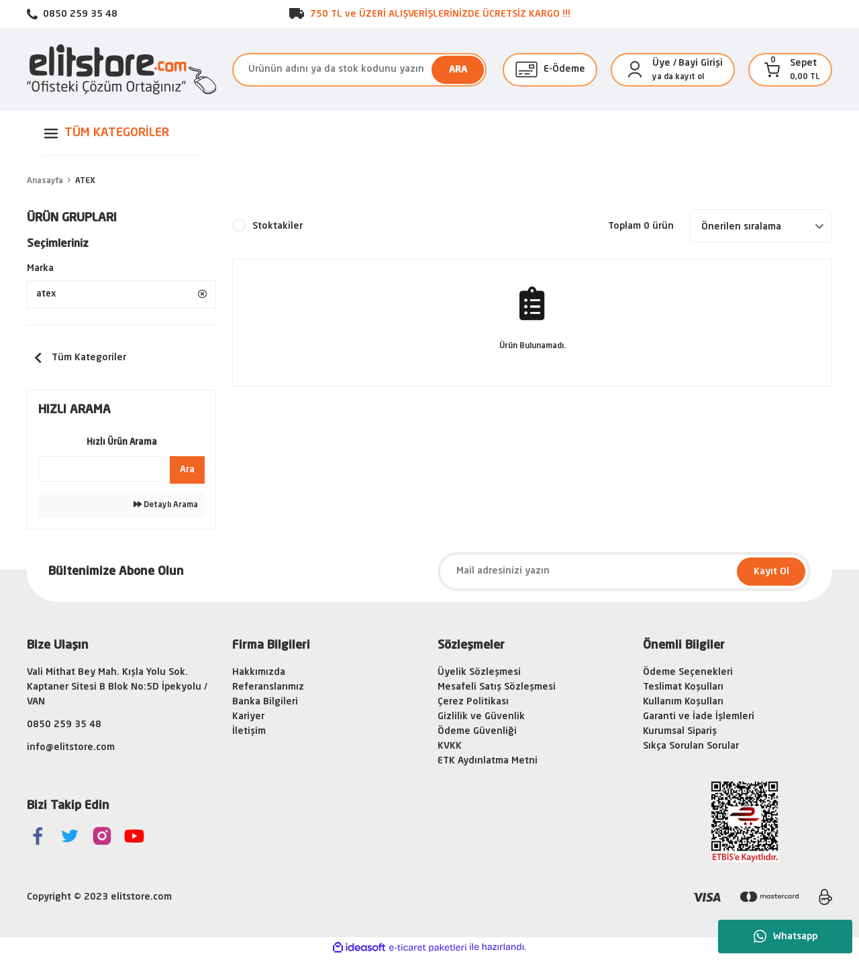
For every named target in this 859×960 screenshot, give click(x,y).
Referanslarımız (268, 689)
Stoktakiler (277, 226)
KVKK (450, 748)
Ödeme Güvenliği (477, 734)
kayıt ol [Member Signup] (689, 77)
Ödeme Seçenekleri (688, 675)
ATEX (85, 181)
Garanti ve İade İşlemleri (698, 719)
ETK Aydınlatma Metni (488, 763)
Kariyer (248, 719)
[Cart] (772, 70)
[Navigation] (121, 133)
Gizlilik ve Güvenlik (481, 719)
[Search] (359, 70)
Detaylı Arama (166, 507)
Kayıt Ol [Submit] (771, 574)
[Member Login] (635, 70)
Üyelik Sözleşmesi (479, 675)
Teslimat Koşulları (683, 689)
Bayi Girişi (700, 63)
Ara (187, 472)
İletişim (249, 734)
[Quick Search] (100, 471)
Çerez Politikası (473, 704)
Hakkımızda (258, 675)
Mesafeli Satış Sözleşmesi (497, 689)
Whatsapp (785, 936)
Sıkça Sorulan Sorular (691, 748)
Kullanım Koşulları (683, 704)
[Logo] (121, 69)
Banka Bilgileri (265, 704)
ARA (458, 69)
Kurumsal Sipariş (680, 734)
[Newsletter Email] (624, 574)
